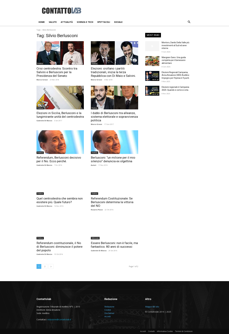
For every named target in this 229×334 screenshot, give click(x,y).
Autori (93, 165)
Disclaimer (109, 313)
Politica (40, 64)
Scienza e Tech (85, 22)
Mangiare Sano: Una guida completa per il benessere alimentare (174, 60)
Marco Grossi (42, 80)
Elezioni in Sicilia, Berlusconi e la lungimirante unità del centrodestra (60, 114)
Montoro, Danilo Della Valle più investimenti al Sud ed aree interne (175, 45)
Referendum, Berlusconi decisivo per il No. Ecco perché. (59, 159)
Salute (53, 22)
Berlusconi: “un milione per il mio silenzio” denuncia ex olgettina (113, 159)
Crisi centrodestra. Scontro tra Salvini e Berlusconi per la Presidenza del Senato (57, 72)
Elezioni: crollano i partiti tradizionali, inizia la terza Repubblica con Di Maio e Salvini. (113, 72)
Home (42, 22)
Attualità (67, 22)
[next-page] (50, 266)
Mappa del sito (152, 306)
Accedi (107, 316)
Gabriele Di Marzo (44, 120)
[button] (188, 22)
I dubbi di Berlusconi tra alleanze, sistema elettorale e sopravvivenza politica (114, 116)
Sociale (118, 22)
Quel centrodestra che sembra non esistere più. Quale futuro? (60, 200)
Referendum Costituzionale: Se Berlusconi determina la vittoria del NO (112, 202)
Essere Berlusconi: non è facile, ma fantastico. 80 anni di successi (114, 244)
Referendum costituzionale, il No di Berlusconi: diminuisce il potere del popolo (60, 246)
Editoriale (95, 238)
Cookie (107, 309)
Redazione (109, 306)
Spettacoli (103, 22)
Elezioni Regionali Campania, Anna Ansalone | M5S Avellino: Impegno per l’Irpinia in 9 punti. (176, 75)
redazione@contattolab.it (59, 319)
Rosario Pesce (97, 210)
